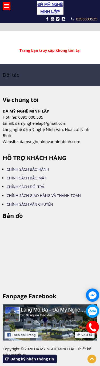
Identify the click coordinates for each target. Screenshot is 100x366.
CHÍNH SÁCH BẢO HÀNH (28, 169)
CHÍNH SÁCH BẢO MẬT (26, 177)
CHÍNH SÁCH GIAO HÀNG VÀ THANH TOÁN (44, 195)
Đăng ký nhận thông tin (29, 358)
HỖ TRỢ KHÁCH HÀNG (34, 158)
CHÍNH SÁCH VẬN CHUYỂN (30, 204)
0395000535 (84, 18)
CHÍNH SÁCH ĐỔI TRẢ (25, 186)
